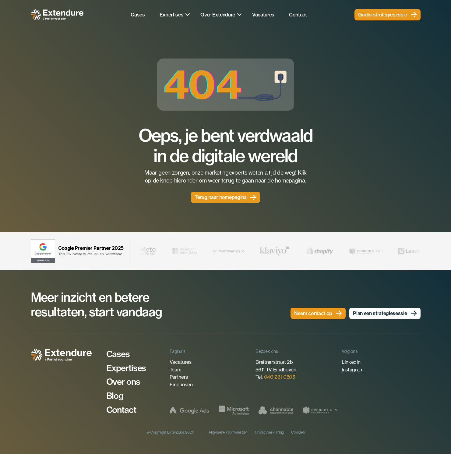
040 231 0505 (279, 377)
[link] (387, 14)
